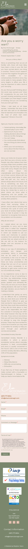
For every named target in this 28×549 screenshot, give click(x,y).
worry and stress (8, 52)
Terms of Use (6, 435)
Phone (3, 416)
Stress (18, 48)
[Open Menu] (25, 4)
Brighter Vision (18, 546)
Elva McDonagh (8, 48)
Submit (5, 454)
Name (3, 402)
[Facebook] (10, 522)
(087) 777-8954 (6, 396)
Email (3, 409)
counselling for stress (10, 50)
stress (25, 51)
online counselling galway (12, 51)
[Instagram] (14, 522)
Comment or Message (9, 422)
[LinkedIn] (18, 522)
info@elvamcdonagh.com (10, 398)
